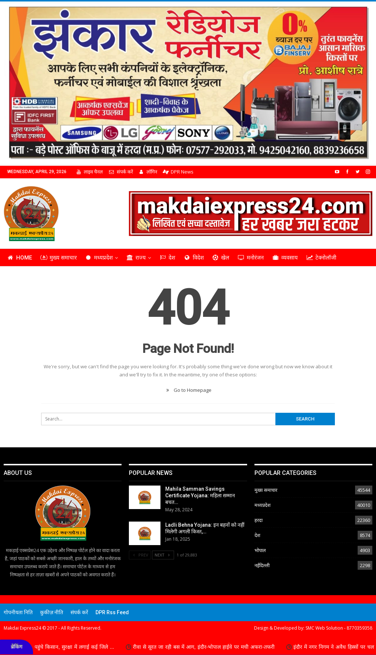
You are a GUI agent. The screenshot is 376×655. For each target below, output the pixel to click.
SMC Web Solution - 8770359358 (339, 628)
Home (19, 257)
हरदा (258, 520)
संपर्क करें (120, 171)
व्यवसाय (285, 257)
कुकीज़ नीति (51, 612)
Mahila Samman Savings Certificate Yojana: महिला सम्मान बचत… (200, 495)
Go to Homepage (187, 390)
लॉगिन (147, 171)
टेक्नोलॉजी (321, 257)
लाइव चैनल (89, 171)
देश (167, 257)
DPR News (178, 171)
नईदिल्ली (262, 565)
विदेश (194, 257)
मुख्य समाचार (58, 257)
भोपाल (260, 550)
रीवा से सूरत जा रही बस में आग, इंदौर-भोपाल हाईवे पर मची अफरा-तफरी (211, 647)
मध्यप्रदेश (99, 257)
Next (163, 555)
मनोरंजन (251, 257)
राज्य (136, 257)
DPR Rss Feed (112, 612)
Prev (139, 555)
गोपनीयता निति (18, 612)
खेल (220, 257)
